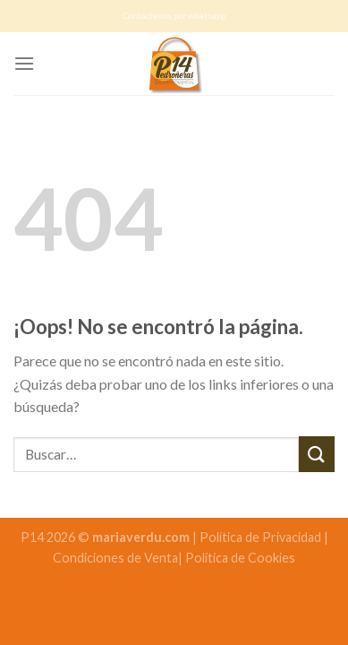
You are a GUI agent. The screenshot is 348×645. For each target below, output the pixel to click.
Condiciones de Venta (115, 557)
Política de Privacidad (261, 537)
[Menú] (24, 63)
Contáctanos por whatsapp (174, 16)
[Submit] (317, 453)
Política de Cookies (240, 557)
